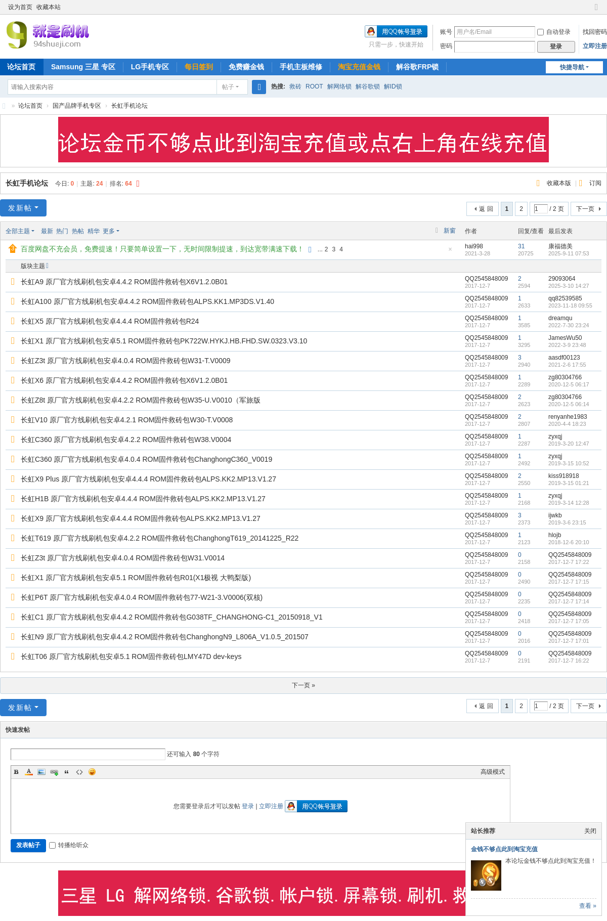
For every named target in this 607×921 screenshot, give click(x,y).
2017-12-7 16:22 (568, 660)
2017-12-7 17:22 (568, 562)
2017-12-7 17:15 (568, 582)
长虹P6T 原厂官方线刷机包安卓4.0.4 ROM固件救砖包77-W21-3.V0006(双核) (142, 597)
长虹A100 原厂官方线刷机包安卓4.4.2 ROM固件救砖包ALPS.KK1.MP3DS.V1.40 (147, 301)
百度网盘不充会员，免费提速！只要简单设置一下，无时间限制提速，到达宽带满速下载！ (162, 249)
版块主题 (33, 266)
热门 (62, 231)
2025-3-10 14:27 (568, 286)
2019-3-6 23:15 (567, 522)
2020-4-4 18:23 (567, 424)
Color (29, 772)
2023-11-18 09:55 (570, 305)
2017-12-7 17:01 (568, 641)
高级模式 (493, 771)
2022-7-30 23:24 (568, 325)
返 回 (486, 208)
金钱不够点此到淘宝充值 (504, 849)
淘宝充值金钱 (359, 67)
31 (521, 246)
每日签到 (199, 67)
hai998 (474, 246)
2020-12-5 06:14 (568, 404)
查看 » (587, 905)
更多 (109, 231)
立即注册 (595, 46)
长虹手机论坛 (129, 105)
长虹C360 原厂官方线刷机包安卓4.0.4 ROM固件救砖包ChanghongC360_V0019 (146, 459)
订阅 (595, 183)
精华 (94, 231)
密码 (446, 46)
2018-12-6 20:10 (568, 542)
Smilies (92, 772)
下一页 (585, 208)
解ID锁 (393, 86)
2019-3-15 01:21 (568, 483)
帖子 (228, 87)
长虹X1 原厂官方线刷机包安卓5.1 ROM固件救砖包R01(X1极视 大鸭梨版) (136, 578)
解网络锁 (339, 86)
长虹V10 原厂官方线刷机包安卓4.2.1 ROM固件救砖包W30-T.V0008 (127, 420)
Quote (67, 772)
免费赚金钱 (246, 67)
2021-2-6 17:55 (567, 365)
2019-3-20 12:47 (568, 444)
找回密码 (595, 31)
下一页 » (303, 685)
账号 (446, 31)
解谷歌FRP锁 (417, 67)
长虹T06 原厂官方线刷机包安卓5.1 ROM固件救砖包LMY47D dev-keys (131, 656)
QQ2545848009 (486, 278)
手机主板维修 (301, 67)
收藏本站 (48, 7)
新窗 (450, 230)
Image (41, 772)
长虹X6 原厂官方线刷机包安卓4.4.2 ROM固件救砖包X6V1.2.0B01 (124, 380)
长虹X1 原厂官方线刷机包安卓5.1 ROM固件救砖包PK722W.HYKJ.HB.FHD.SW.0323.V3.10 (164, 341)
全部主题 (18, 231)
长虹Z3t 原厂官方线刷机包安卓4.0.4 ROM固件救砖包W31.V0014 (123, 558)
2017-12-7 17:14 (568, 601)
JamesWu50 (565, 337)
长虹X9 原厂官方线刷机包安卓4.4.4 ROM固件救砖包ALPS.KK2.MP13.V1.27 (141, 518)
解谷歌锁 (368, 86)
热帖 (78, 231)
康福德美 (560, 246)
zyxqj (555, 436)
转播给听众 (69, 845)
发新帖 (20, 208)
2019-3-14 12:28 (568, 503)
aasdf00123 (564, 357)
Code (79, 772)
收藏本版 (560, 183)
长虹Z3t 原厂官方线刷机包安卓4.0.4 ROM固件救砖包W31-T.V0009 (126, 361)
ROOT (314, 86)
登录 (248, 806)
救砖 (295, 86)
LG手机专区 (150, 67)
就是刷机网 (4, 106)
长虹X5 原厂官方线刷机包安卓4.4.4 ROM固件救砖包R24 (110, 321)
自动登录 (554, 31)
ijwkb (555, 515)
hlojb (554, 535)
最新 (47, 231)
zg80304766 (565, 377)
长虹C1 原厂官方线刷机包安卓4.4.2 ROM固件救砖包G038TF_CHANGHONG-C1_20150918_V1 (172, 617)
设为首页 (20, 7)
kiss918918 (563, 475)
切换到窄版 (596, 11)
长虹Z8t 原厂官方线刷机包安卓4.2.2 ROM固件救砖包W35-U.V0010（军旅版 (141, 400)
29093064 (561, 278)
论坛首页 (30, 105)
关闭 (590, 831)
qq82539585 (565, 298)
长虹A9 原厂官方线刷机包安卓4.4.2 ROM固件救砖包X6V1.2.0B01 (124, 282)
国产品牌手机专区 (77, 105)
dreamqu (560, 318)
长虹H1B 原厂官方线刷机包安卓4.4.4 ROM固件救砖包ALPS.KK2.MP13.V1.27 (143, 499)
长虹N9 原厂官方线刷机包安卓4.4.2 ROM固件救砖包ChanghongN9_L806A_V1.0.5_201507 (165, 637)
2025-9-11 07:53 (568, 253)
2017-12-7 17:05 (568, 621)
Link (54, 772)
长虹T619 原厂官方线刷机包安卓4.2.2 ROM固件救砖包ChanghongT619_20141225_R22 (159, 538)
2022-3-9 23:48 (567, 345)
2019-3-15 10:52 (568, 463)
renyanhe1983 (567, 416)
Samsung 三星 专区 (83, 67)
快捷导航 (572, 67)
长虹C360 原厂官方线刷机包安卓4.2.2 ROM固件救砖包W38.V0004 (126, 439)
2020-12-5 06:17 (568, 384)
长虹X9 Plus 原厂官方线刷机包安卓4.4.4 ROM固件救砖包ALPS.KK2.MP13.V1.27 (148, 479)
